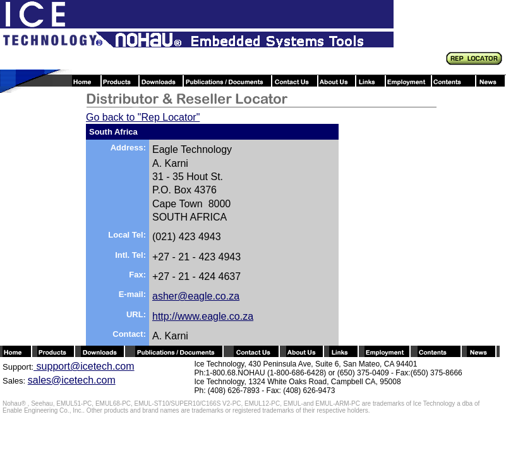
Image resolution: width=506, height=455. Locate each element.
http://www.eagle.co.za (202, 316)
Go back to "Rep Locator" (143, 117)
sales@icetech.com (72, 380)
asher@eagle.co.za (195, 296)
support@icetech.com (83, 366)
